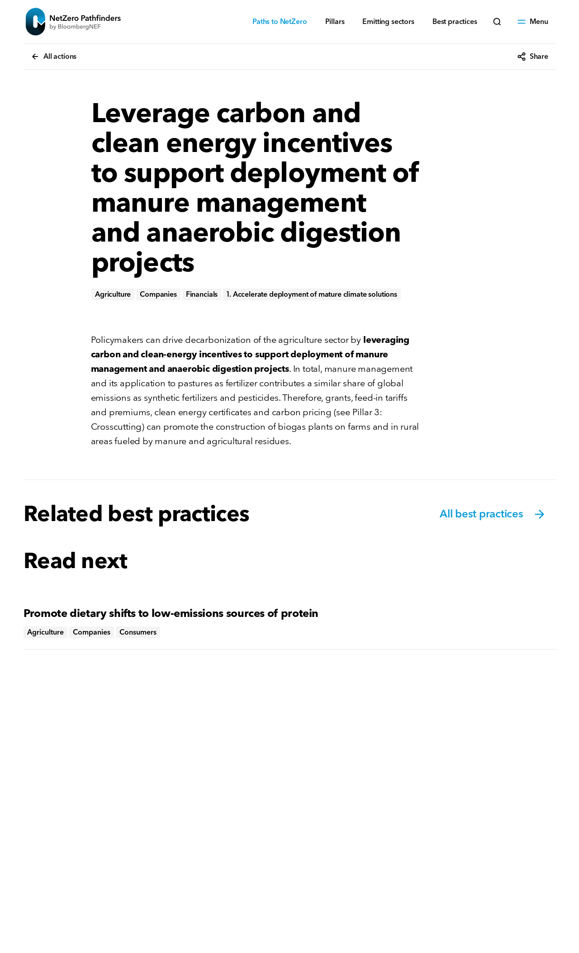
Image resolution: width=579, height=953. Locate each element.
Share (532, 56)
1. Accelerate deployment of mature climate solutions (312, 294)
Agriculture (113, 294)
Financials (202, 294)
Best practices (454, 21)
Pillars (335, 21)
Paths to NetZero (279, 21)
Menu (532, 21)
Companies (158, 294)
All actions (53, 56)
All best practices (493, 514)
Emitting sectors (388, 21)
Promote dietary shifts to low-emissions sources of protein (171, 614)
